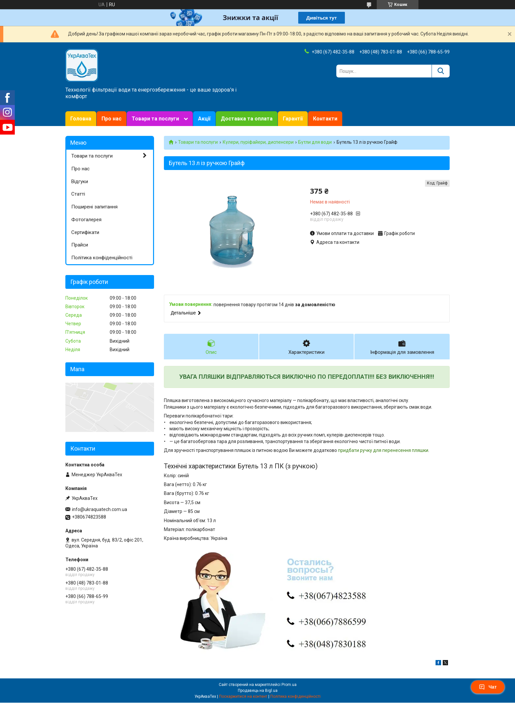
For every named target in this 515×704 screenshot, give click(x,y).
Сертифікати (85, 232)
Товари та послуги (155, 119)
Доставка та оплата (247, 119)
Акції (204, 119)
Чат (488, 687)
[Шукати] (441, 71)
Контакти (325, 119)
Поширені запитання (94, 207)
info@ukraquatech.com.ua (99, 509)
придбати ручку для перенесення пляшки (383, 451)
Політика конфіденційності (101, 258)
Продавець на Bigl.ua (258, 692)
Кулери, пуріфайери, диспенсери (258, 142)
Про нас (111, 119)
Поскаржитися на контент (243, 697)
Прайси (79, 245)
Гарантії (293, 119)
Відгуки (79, 181)
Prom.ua (289, 686)
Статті (78, 194)
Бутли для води (315, 142)
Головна (80, 119)
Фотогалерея (86, 220)
